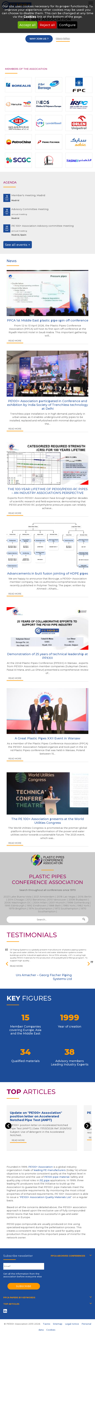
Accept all (27, 25)
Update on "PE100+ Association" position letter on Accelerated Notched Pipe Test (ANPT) (36, 1116)
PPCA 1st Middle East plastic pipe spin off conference (47, 320)
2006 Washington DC (17, 902)
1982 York (83, 905)
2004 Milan (40, 902)
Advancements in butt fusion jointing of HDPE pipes (47, 573)
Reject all (47, 25)
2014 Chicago (16, 899)
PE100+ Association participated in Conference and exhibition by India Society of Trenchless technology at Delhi (47, 404)
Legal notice (72, 1323)
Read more (14, 340)
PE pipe (45, 1180)
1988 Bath (54, 905)
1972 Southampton (66, 908)
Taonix (46, 1323)
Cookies (30, 16)
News (12, 261)
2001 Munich (57, 902)
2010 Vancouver (56, 899)
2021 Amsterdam (44, 896)
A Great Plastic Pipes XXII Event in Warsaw (47, 738)
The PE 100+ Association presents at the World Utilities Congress (47, 821)
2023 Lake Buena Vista (17, 896)
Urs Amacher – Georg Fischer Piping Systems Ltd (44, 977)
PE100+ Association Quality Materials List (45, 1197)
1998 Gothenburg (78, 902)
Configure (67, 25)
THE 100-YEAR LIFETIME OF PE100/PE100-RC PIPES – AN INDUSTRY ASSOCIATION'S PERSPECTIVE (48, 491)
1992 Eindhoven (36, 905)
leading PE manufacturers (50, 1170)
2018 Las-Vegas (66, 896)
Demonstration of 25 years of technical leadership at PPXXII (47, 656)
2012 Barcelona (35, 899)
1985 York (69, 905)
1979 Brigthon (17, 908)
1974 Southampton (40, 908)
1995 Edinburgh (14, 905)
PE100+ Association (40, 1166)
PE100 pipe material (56, 1176)
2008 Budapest (78, 899)
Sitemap (57, 1323)
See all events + (17, 245)
